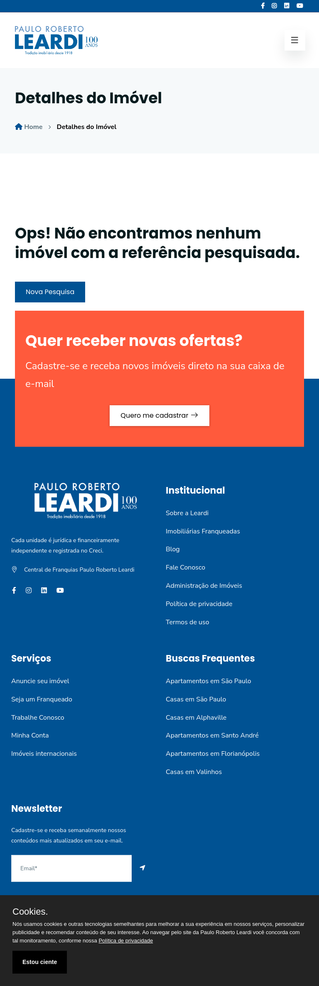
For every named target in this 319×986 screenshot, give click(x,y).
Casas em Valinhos (194, 772)
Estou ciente (39, 962)
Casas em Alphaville (196, 717)
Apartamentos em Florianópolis (213, 753)
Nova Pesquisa (50, 292)
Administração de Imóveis (204, 585)
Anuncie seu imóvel (40, 681)
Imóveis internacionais (44, 753)
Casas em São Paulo (196, 699)
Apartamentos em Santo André (212, 735)
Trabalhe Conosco (37, 717)
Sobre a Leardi (187, 513)
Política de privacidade (199, 604)
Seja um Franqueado (41, 699)
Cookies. (30, 912)
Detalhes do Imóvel (87, 126)
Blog (173, 549)
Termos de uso (187, 622)
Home (33, 126)
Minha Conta (30, 735)
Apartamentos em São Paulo (208, 681)
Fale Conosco (185, 567)
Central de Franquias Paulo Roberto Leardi (79, 570)
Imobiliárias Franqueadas (203, 531)
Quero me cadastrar (159, 415)
